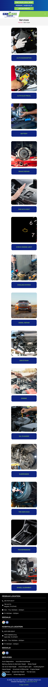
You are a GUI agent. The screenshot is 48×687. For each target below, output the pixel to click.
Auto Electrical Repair (23, 661)
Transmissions (24, 550)
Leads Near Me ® (31, 681)
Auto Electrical (24, 96)
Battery (24, 133)
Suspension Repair (18, 672)
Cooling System (24, 285)
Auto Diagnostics (24, 58)
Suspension (24, 474)
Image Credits (24, 684)
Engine (24, 398)
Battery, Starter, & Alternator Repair (14, 664)
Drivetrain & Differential (20, 669)
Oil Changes (24, 436)
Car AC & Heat (24, 209)
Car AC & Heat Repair (9, 666)
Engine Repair (35, 669)
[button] (24, 8)
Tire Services (24, 512)
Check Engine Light (24, 247)
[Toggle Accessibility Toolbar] (4, 674)
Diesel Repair (24, 322)
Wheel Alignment (24, 587)
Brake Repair (24, 171)
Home (20, 22)
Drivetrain (24, 360)
